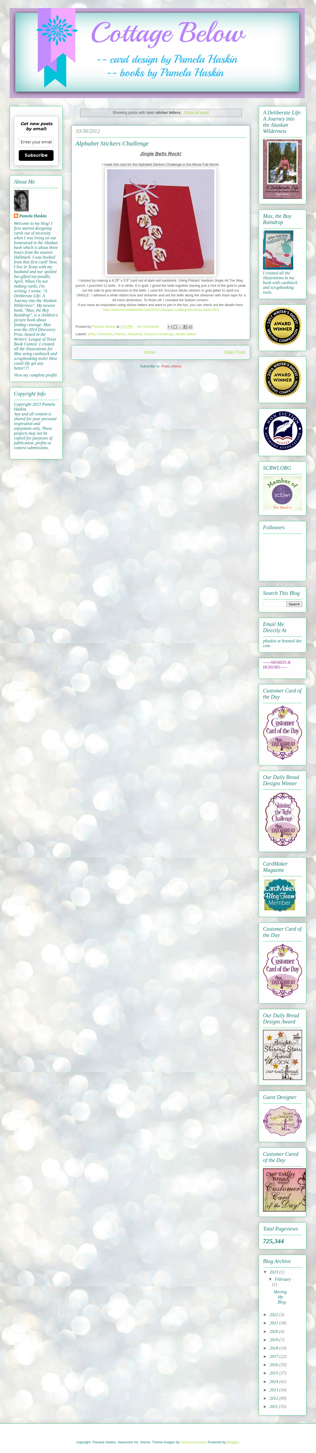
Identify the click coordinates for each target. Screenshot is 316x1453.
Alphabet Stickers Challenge (112, 143)
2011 (274, 1406)
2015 (274, 1373)
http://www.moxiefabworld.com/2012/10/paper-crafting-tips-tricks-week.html (161, 310)
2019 (274, 1339)
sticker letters (186, 334)
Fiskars (120, 334)
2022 (274, 1314)
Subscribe (36, 155)
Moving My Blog (280, 1297)
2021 (274, 1323)
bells (91, 334)
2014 (274, 1381)
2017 (274, 1356)
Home (149, 352)
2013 (274, 1390)
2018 (274, 1348)
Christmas (105, 334)
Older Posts (235, 352)
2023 (274, 1272)
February (283, 1279)
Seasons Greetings (159, 334)
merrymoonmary (193, 1442)
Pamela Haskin (33, 216)
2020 (274, 1331)
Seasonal (134, 334)
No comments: (148, 327)
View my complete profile (35, 375)
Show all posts (196, 112)
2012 (274, 1398)
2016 (274, 1364)
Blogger (233, 1442)
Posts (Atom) (171, 366)
